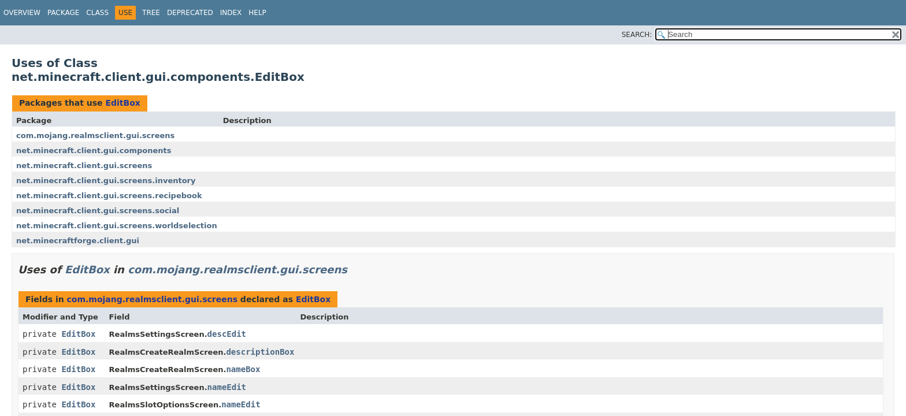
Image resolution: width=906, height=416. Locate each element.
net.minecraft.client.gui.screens (84, 165)
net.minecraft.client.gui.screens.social (97, 210)
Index (231, 13)
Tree (151, 13)
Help (257, 13)
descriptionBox (260, 351)
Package (63, 13)
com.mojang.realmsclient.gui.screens (95, 135)
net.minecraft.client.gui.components (94, 150)
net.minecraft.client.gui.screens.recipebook (109, 195)
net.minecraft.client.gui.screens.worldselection (116, 225)
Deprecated (190, 13)
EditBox (122, 102)
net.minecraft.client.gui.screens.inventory (106, 180)
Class (97, 13)
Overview (21, 13)
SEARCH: (637, 35)
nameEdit (226, 387)
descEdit (226, 334)
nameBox (243, 369)
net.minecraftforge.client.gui (77, 240)
